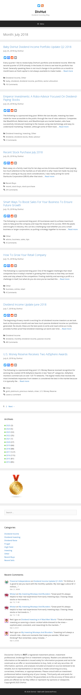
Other (23, 77)
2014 (8, 462)
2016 (8, 455)
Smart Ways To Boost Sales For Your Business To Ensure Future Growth (37, 203)
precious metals (26, 391)
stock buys (16, 186)
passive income (44, 338)
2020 (8, 442)
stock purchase (28, 186)
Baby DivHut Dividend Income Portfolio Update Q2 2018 (37, 47)
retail (23, 289)
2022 (8, 435)
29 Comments (12, 189)
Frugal (7, 544)
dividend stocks (21, 137)
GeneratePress (51, 692)
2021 (8, 438)
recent (8, 186)
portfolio (39, 81)
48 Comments (12, 342)
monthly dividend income (25, 338)
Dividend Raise (10, 540)
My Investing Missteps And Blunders (34, 594)
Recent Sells (9, 560)
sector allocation (51, 81)
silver (36, 391)
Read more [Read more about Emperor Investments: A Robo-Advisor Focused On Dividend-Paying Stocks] (64, 126)
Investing (26, 133)
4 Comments (11, 242)
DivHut (40, 11)
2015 (8, 458)
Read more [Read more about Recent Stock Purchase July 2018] (49, 176)
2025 (8, 425)
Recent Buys (11, 183)
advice (8, 239)
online (17, 289)
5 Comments (11, 140)
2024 (8, 429)
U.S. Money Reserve (48, 391)
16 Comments (12, 84)
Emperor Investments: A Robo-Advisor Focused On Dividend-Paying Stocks (40, 98)
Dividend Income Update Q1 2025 (48, 581)
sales (23, 239)
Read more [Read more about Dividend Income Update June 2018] (66, 328)
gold (8, 391)
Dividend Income (13, 77)
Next (12, 406)
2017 (8, 452)
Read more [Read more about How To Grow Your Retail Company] (64, 279)
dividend (15, 81)
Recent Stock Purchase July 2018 (23, 152)
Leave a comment (13, 394)
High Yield (8, 547)
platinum (15, 391)
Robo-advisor (34, 137)
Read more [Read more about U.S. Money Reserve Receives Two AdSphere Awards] (24, 381)
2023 (8, 432)
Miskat (13, 594)
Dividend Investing (14, 133)
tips (27, 239)
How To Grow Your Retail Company (24, 255)
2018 (8, 448)
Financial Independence (20, 581)
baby (8, 81)
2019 (8, 445)
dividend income (27, 81)
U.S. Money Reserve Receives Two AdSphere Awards (35, 354)
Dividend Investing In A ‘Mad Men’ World (38, 619)
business (16, 239)
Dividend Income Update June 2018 (24, 304)
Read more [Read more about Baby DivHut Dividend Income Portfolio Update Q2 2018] (68, 71)
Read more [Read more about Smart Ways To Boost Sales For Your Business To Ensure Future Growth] (73, 229)
